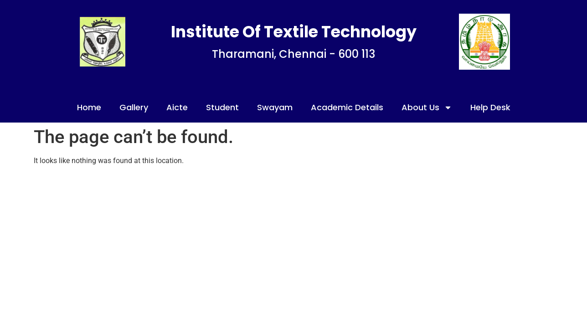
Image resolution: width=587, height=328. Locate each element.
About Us (427, 107)
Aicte (177, 107)
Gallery (133, 107)
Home (89, 107)
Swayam (275, 107)
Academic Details (347, 107)
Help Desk (490, 107)
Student (222, 107)
